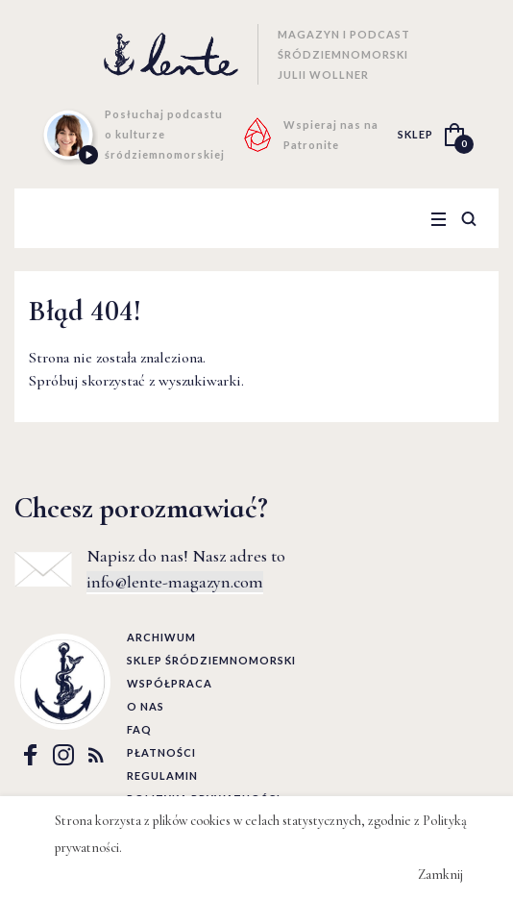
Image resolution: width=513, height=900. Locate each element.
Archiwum (161, 637)
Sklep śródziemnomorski (211, 660)
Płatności (161, 752)
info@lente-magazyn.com (174, 581)
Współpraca (169, 683)
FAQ (139, 729)
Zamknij (440, 874)
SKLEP (415, 134)
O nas (145, 706)
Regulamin (162, 775)
